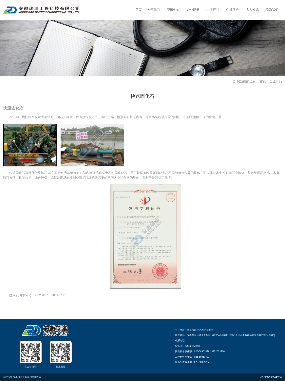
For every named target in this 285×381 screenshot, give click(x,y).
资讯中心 (173, 9)
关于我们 (153, 9)
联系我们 (272, 9)
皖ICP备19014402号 (271, 377)
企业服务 (232, 9)
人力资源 (252, 9)
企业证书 (193, 9)
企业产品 (212, 9)
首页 (138, 9)
